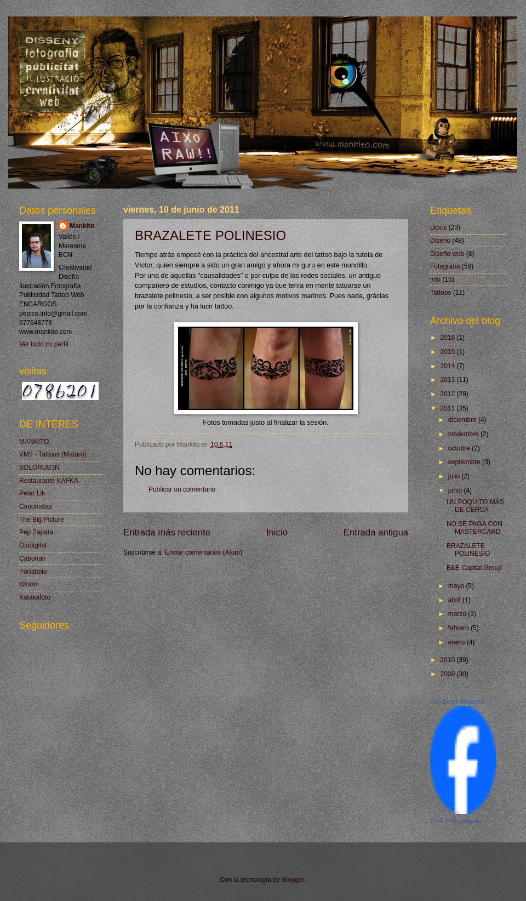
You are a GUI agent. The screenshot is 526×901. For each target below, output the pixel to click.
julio (455, 476)
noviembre (464, 434)
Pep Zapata (36, 532)
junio (456, 490)
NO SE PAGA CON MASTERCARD (474, 527)
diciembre (463, 420)
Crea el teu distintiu (456, 821)
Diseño (440, 240)
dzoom (29, 584)
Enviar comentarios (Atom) (204, 552)
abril (455, 600)
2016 (448, 337)
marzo (458, 614)
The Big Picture (41, 519)
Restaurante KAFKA (48, 480)
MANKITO (34, 442)
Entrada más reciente (166, 532)
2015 (448, 352)
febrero (459, 628)
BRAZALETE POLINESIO (210, 235)
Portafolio (33, 571)
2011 (448, 408)
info (435, 279)
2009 (448, 674)
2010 (448, 660)
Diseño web (447, 254)
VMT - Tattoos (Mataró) (52, 454)
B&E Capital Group (474, 568)
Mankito (82, 226)
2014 (448, 366)
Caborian (32, 558)
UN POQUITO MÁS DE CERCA (475, 506)
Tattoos (440, 292)
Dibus (438, 227)
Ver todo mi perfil (43, 344)
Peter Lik (32, 493)
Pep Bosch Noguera (457, 701)
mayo (457, 586)
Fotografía (445, 266)
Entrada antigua (376, 532)
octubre (460, 448)
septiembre (465, 462)
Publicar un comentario (181, 489)
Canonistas (35, 506)
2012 (448, 394)
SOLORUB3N (39, 467)
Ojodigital (33, 545)
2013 (448, 380)
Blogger (293, 879)
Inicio (277, 532)
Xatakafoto (34, 597)
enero (457, 642)
